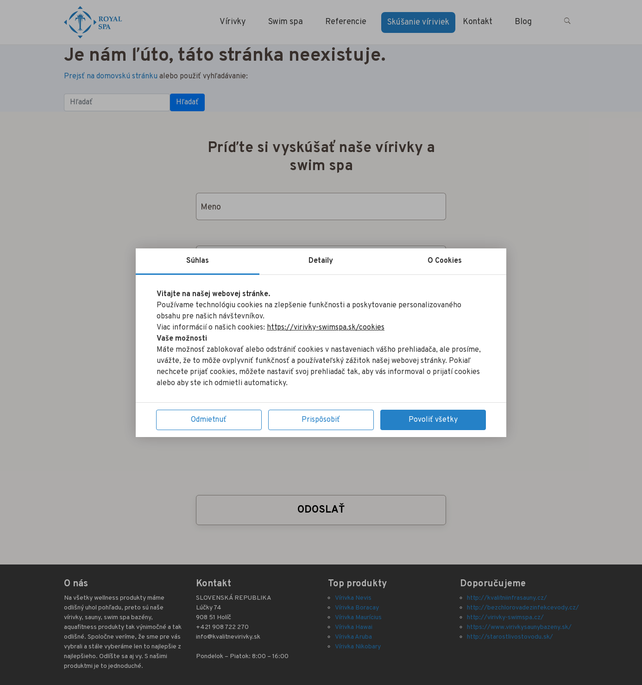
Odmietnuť (209, 420)
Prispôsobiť (321, 420)
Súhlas (197, 261)
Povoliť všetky (433, 420)
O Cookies (445, 261)
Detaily (320, 261)
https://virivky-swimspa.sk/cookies (325, 327)
